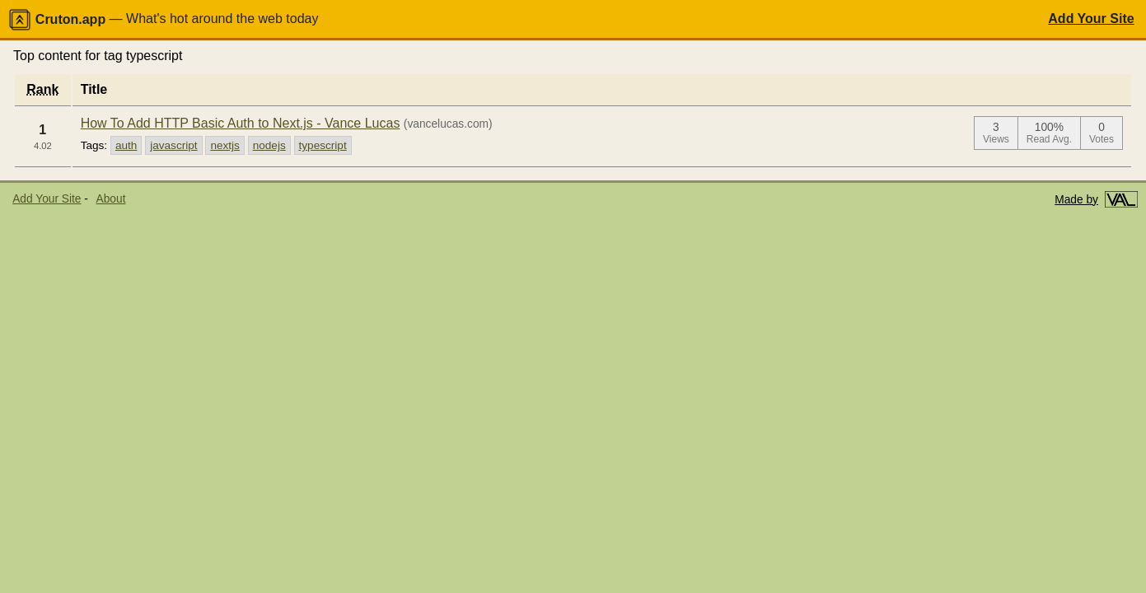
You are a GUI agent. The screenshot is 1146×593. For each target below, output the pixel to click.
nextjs (225, 145)
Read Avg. (1049, 139)
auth (126, 145)
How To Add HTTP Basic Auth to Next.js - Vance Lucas (240, 123)
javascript (173, 145)
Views (996, 139)
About (111, 199)
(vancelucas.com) (448, 124)
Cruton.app (56, 19)
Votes (1101, 139)
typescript (323, 145)
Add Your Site (1091, 19)
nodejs (269, 145)
